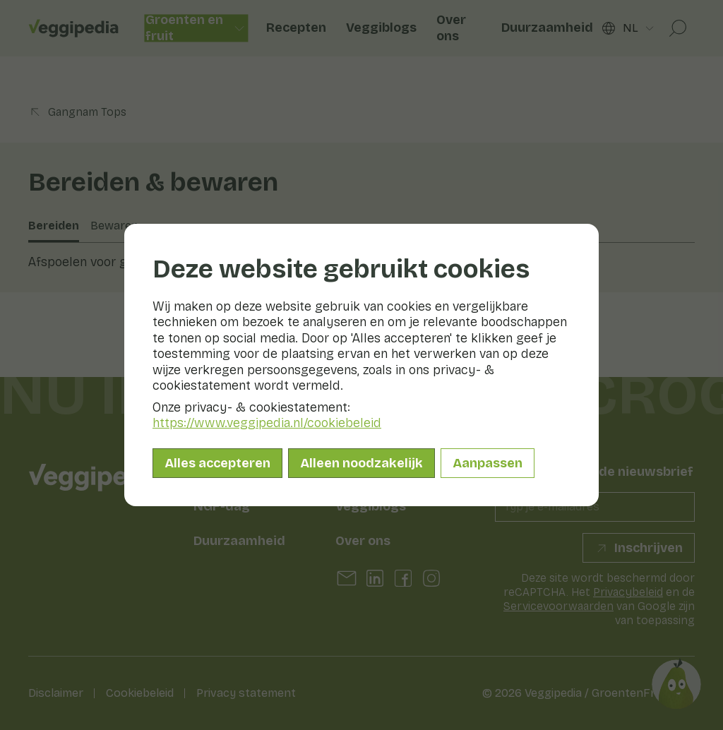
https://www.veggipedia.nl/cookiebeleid (267, 423)
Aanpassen (487, 463)
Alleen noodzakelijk (361, 463)
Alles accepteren (217, 463)
